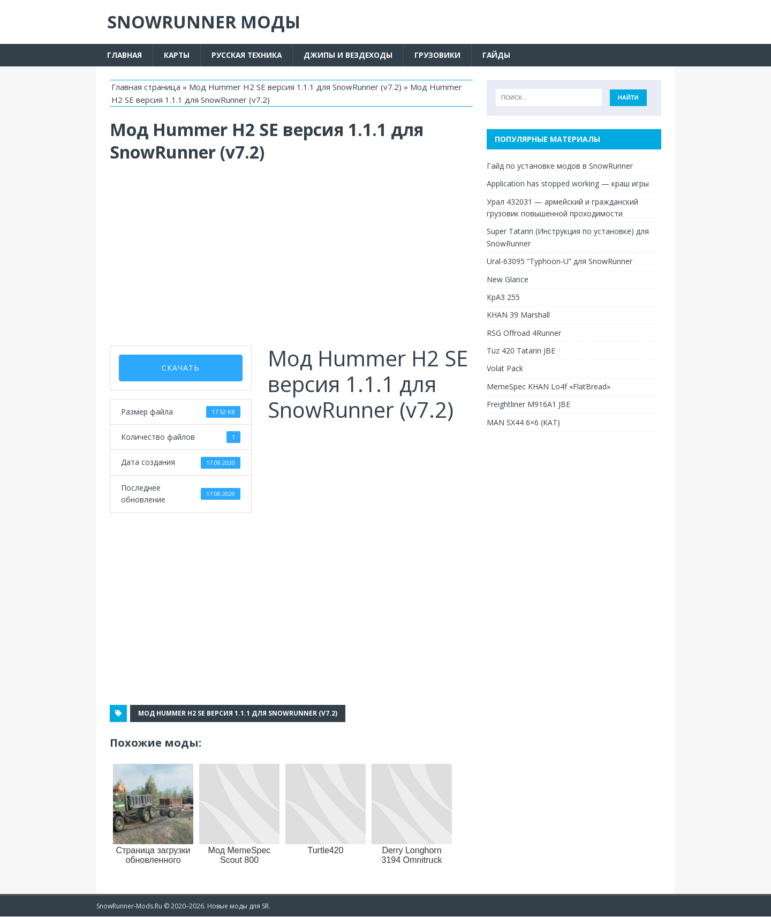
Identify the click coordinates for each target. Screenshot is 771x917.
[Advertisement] (291, 254)
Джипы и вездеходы (353, 55)
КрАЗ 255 (503, 297)
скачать (181, 368)
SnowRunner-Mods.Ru (129, 906)
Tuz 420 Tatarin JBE (521, 350)
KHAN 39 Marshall (518, 315)
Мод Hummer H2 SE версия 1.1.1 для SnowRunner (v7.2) (295, 86)
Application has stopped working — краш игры (568, 184)
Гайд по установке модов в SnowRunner (560, 166)
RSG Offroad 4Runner (524, 333)
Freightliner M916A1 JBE (528, 405)
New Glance (507, 279)
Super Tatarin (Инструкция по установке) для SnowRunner (568, 238)
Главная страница (145, 86)
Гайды (502, 55)
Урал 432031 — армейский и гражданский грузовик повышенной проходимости (562, 208)
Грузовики (443, 55)
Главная (125, 55)
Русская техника (250, 55)
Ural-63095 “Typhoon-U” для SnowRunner (559, 262)
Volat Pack (505, 369)
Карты (178, 55)
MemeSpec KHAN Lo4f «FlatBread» (548, 386)
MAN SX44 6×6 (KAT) (523, 422)
